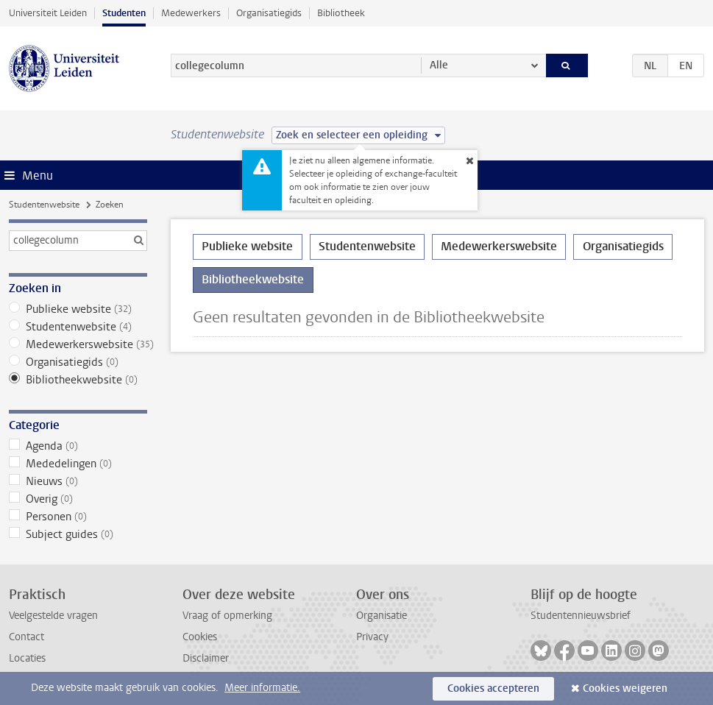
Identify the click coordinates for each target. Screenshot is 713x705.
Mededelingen (78, 464)
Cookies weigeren (625, 688)
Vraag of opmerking (227, 616)
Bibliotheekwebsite (78, 380)
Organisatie (381, 616)
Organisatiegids (269, 13)
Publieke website (78, 309)
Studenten (124, 13)
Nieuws (78, 481)
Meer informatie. (262, 688)
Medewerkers (191, 13)
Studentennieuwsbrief (581, 616)
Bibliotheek (341, 13)
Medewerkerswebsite (78, 344)
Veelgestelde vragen (53, 616)
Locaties (27, 658)
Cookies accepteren (493, 688)
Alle (439, 65)
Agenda (78, 446)
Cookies (199, 637)
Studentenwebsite (44, 204)
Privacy (372, 637)
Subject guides (78, 534)
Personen (78, 517)
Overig (78, 499)
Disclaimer (205, 658)
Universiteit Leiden (48, 13)
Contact (26, 637)
